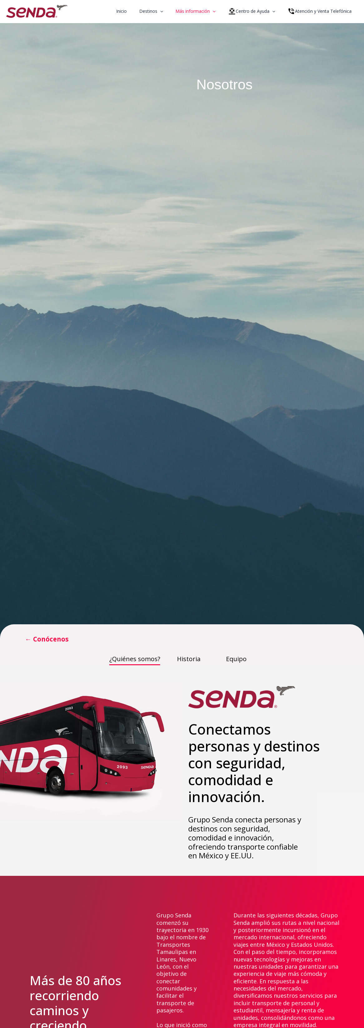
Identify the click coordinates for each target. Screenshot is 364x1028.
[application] (173, 11)
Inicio (138, 11)
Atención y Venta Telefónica (321, 11)
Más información (205, 11)
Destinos (164, 11)
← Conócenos (50, 639)
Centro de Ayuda (257, 11)
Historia (188, 659)
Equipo (236, 659)
